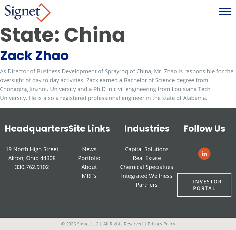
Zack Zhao (34, 56)
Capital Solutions (147, 149)
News (89, 149)
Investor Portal (207, 185)
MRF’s (89, 175)
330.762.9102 (32, 167)
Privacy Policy (161, 224)
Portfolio (89, 158)
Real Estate (147, 158)
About (89, 167)
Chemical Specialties (146, 167)
